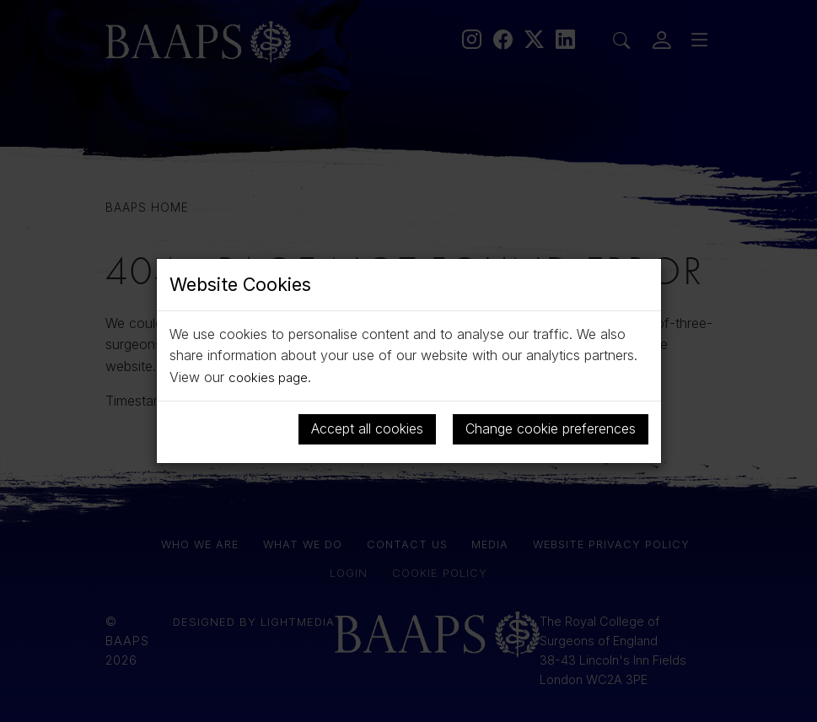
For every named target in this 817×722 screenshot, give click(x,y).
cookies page (269, 377)
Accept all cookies (367, 428)
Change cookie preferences (550, 428)
